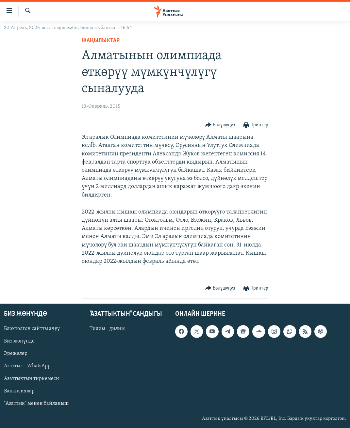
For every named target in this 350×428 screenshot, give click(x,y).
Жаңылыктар (101, 41)
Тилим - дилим (107, 329)
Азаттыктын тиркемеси (31, 378)
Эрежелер (15, 354)
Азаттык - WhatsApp (27, 366)
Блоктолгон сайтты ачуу (32, 329)
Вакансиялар (19, 391)
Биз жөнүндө (19, 341)
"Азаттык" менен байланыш (36, 403)
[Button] (220, 125)
